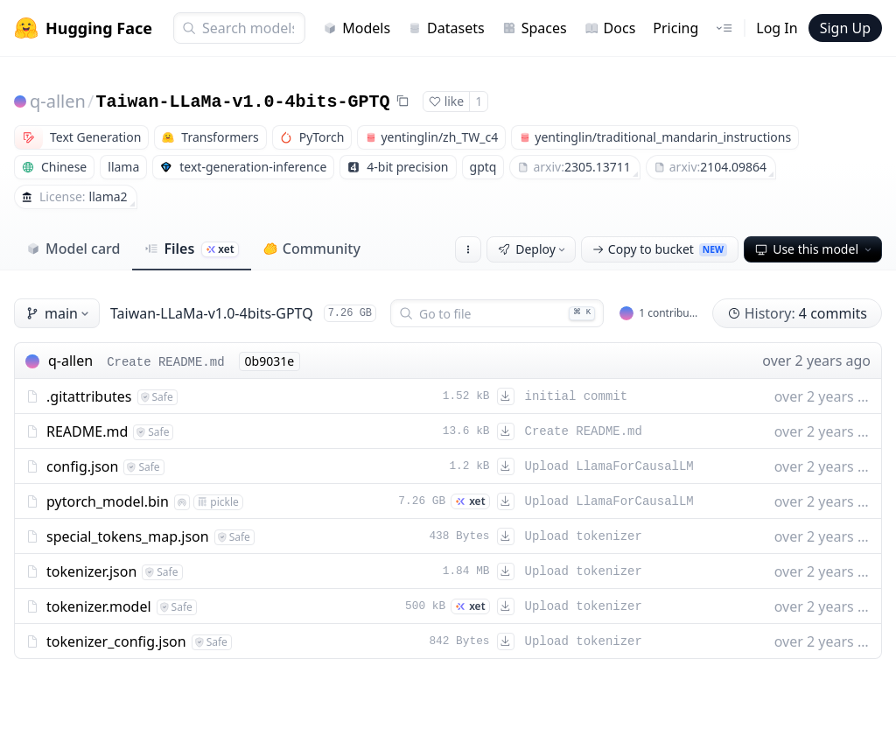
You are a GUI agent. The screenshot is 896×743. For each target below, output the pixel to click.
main (58, 313)
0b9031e (270, 361)
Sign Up (845, 28)
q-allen (58, 101)
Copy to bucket (659, 249)
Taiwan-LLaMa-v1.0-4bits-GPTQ (242, 102)
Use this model (814, 249)
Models (356, 28)
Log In (776, 28)
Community (311, 248)
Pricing (675, 28)
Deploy (533, 249)
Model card (73, 248)
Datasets (446, 28)
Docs (610, 28)
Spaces (534, 28)
